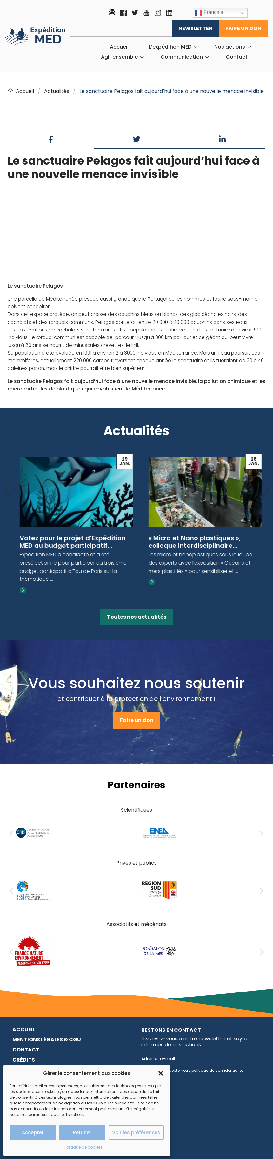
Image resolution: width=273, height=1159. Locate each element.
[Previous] (7, 490)
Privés (123, 863)
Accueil (119, 46)
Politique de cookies (83, 1147)
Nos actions (229, 46)
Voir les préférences (136, 1132)
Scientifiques (136, 810)
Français (209, 12)
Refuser (82, 1132)
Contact (237, 57)
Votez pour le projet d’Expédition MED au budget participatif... (197, 542)
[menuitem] (119, 47)
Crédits (23, 1060)
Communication (182, 57)
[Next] (266, 490)
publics (148, 863)
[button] (160, 1073)
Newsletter (195, 28)
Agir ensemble (119, 57)
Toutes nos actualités (136, 616)
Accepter (33, 1132)
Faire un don (243, 28)
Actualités (56, 91)
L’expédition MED (170, 46)
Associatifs (119, 924)
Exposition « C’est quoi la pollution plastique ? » (70, 542)
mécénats (154, 924)
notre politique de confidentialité (212, 1070)
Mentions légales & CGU (46, 1039)
